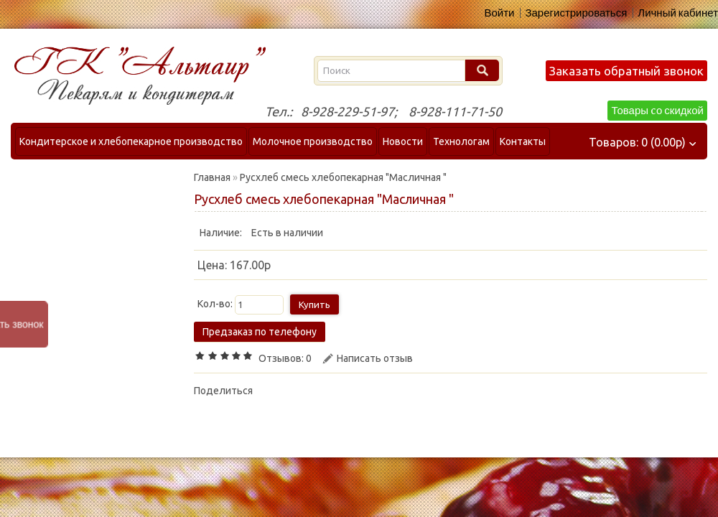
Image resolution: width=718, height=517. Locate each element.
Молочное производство (313, 141)
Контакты (523, 141)
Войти (499, 12)
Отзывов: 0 (285, 358)
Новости (403, 141)
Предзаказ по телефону (259, 331)
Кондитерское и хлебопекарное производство (131, 141)
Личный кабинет (678, 12)
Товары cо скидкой (657, 110)
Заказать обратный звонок (626, 71)
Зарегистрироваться (576, 12)
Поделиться (223, 390)
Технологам (461, 141)
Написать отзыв (375, 358)
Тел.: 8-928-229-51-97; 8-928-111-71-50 (383, 111)
